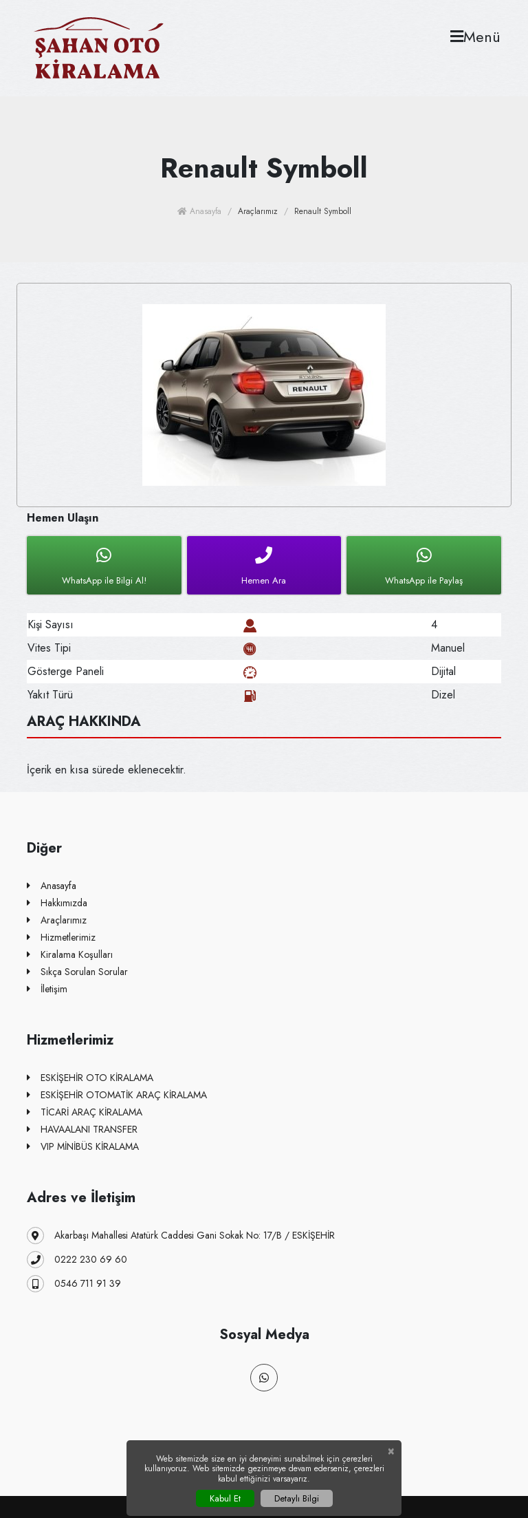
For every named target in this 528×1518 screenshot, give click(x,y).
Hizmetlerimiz (61, 937)
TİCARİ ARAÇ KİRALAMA (84, 1112)
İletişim (47, 989)
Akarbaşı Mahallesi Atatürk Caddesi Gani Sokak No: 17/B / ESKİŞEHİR (181, 1235)
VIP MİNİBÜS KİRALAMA (83, 1146)
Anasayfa (199, 211)
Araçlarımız (57, 920)
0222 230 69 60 (77, 1259)
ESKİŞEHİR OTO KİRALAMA (90, 1078)
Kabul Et (225, 1498)
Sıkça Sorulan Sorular (77, 972)
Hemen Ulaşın (62, 518)
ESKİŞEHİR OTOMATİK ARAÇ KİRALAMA (117, 1095)
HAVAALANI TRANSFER (82, 1129)
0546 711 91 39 (74, 1283)
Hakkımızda (57, 903)
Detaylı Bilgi (296, 1498)
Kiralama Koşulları (70, 954)
